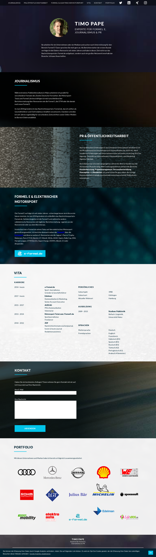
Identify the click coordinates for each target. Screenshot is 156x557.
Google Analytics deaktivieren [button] (40, 554)
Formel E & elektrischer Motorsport (67, 3)
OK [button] (151, 553)
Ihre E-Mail (19, 389)
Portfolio (110, 3)
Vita (89, 3)
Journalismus (14, 3)
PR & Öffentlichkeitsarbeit (36, 3)
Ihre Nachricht (20, 399)
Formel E (60, 232)
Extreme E (19, 235)
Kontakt (98, 3)
